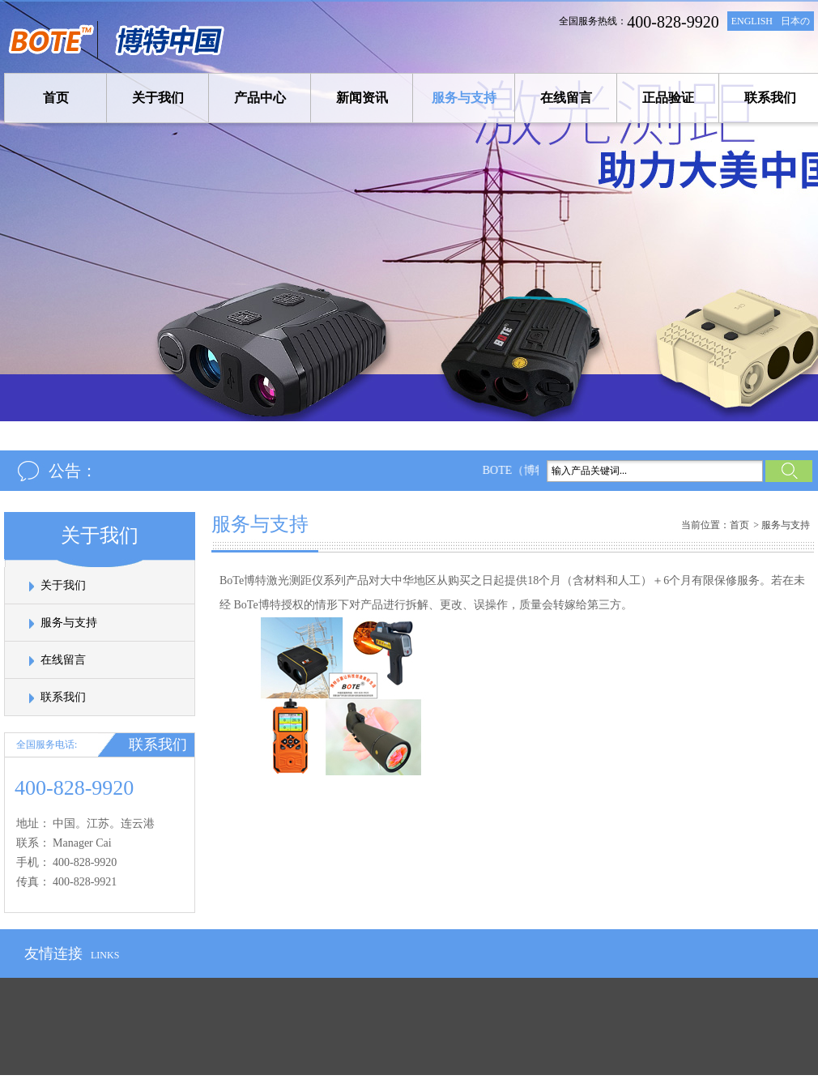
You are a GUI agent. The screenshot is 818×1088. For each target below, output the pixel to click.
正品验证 (668, 98)
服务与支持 (464, 98)
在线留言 (566, 98)
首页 (56, 98)
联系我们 (770, 98)
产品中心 (260, 98)
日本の (795, 21)
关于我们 (158, 98)
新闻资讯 (362, 98)
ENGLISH (752, 21)
